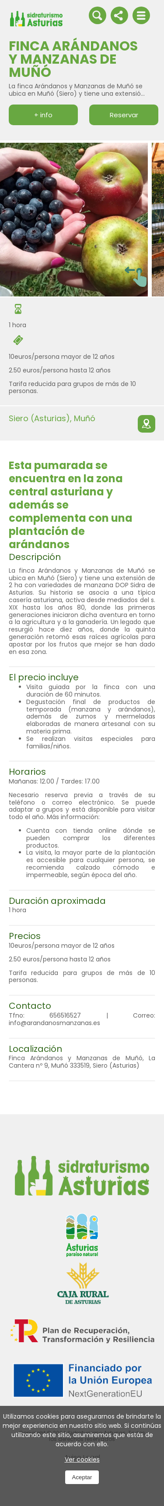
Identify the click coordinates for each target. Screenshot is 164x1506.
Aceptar (82, 1477)
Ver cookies (82, 1459)
